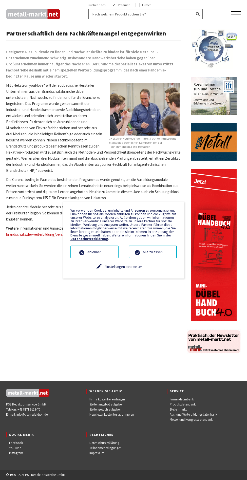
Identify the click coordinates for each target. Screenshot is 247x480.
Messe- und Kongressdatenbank (191, 419)
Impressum (96, 453)
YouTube (15, 448)
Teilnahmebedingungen (105, 448)
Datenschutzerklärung (104, 443)
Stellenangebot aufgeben (106, 404)
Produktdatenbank (183, 404)
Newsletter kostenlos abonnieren (111, 414)
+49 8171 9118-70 (28, 409)
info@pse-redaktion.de (32, 414)
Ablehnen (94, 252)
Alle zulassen (153, 252)
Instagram (16, 453)
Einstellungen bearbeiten (124, 266)
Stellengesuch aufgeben (105, 409)
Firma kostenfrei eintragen (107, 399)
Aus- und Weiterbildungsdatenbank (193, 414)
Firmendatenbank (182, 399)
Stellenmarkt (178, 409)
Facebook (16, 443)
